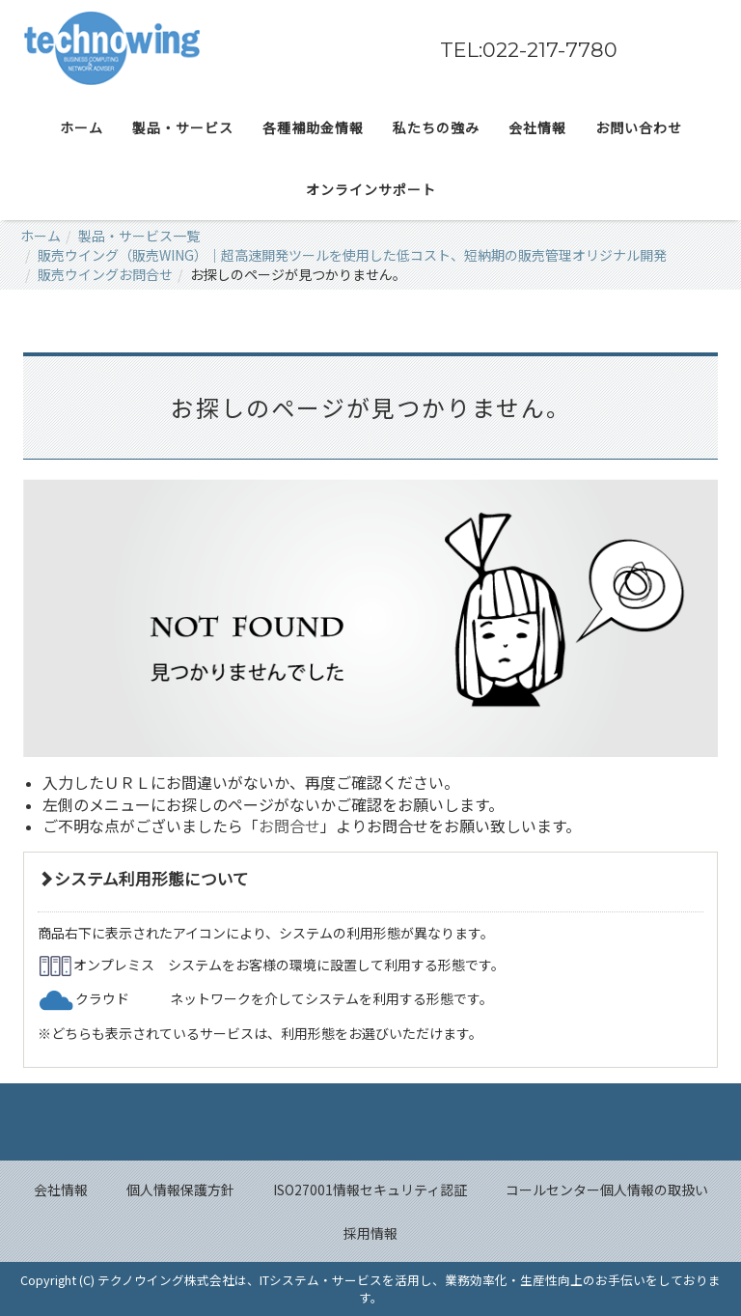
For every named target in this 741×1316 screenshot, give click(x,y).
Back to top (370, 1122)
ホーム (81, 127)
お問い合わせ (638, 127)
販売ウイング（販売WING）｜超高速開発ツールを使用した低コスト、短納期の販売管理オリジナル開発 (352, 255)
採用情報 (370, 1233)
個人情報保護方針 (180, 1189)
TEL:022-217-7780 (529, 50)
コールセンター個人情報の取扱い (607, 1189)
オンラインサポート (371, 189)
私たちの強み (436, 127)
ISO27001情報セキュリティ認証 (370, 1189)
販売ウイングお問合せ (105, 274)
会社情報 (61, 1189)
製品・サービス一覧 (139, 235)
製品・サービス (182, 127)
